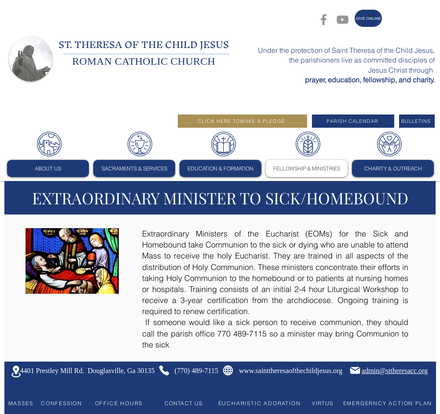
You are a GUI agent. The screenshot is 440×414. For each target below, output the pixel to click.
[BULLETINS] (417, 121)
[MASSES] (20, 403)
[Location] (16, 371)
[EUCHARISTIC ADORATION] (259, 403)
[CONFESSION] (62, 403)
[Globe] (228, 370)
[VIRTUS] (323, 403)
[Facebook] (323, 19)
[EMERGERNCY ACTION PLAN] (387, 403)
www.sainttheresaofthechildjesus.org (290, 370)
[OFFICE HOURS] (118, 403)
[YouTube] (342, 19)
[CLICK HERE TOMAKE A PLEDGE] (242, 121)
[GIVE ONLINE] (368, 18)
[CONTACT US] (184, 403)
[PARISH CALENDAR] (353, 121)
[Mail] (355, 370)
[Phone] (164, 370)
